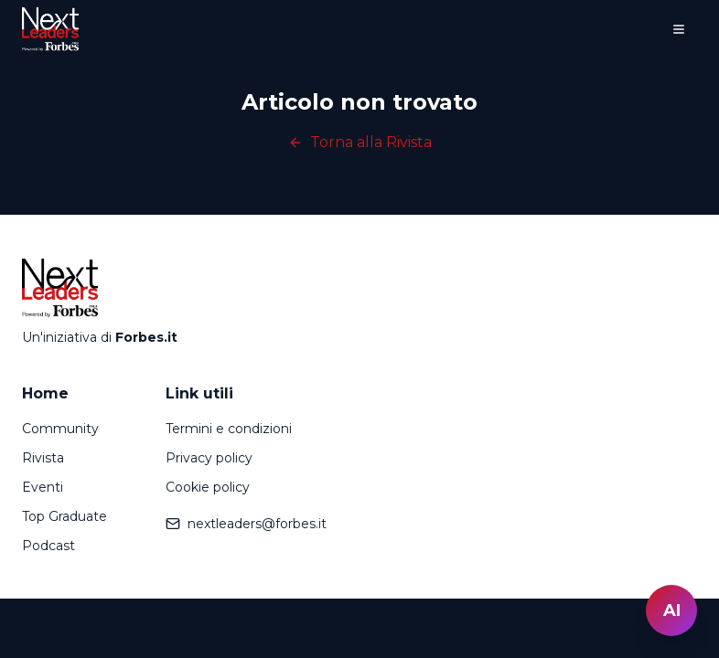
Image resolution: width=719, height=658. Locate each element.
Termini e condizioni (229, 428)
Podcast (48, 545)
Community (60, 428)
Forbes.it (146, 337)
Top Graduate (64, 516)
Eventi (42, 487)
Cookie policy (208, 487)
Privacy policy (209, 458)
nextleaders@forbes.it (246, 523)
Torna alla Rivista (360, 142)
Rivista (43, 458)
